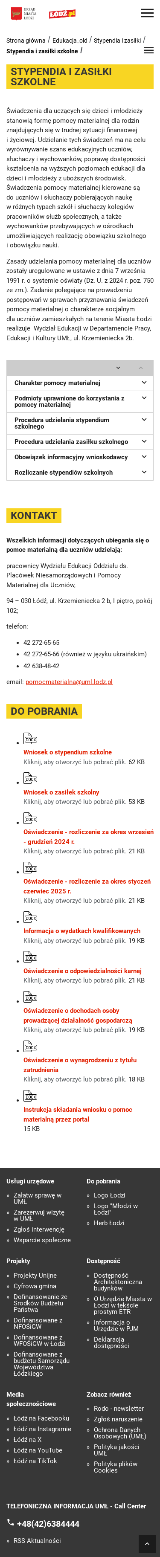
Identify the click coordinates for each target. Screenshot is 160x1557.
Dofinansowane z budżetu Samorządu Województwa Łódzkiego (42, 1364)
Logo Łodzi (109, 1195)
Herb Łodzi (109, 1223)
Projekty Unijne (35, 1276)
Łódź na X (27, 1440)
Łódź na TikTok (35, 1461)
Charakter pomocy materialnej (82, 382)
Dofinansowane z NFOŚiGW (38, 1323)
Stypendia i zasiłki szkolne (42, 51)
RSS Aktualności (37, 1541)
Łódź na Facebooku (41, 1418)
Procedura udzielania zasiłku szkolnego (82, 441)
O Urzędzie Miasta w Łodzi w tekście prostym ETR (123, 1305)
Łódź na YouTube (38, 1450)
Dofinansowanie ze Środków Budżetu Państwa (40, 1303)
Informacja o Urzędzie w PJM (116, 1325)
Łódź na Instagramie (42, 1429)
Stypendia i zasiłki (117, 40)
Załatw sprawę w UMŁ (37, 1198)
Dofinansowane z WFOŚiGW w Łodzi (40, 1340)
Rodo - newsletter (119, 1409)
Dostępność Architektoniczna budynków (118, 1282)
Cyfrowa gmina (35, 1286)
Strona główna (26, 40)
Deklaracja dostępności (111, 1343)
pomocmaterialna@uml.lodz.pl (69, 682)
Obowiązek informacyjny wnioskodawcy (82, 456)
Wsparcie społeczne (42, 1240)
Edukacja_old (69, 40)
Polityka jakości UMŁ (117, 1450)
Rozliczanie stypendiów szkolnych (82, 471)
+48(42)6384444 (48, 1523)
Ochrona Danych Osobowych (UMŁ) (120, 1433)
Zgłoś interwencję (39, 1229)
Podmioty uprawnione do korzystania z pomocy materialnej (82, 401)
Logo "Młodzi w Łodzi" (116, 1209)
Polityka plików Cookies (115, 1467)
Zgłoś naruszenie (118, 1419)
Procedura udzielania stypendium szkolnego (82, 422)
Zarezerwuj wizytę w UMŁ (39, 1215)
